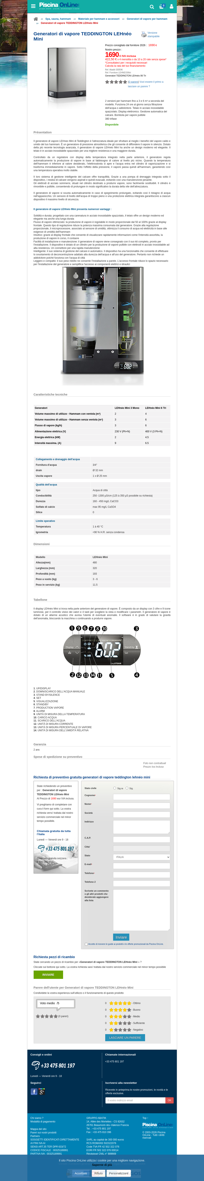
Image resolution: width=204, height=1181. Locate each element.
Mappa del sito (38, 1129)
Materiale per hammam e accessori (99, 18)
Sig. (131, 788)
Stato (87, 855)
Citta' (87, 847)
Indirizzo (89, 821)
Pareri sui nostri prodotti (43, 1132)
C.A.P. (88, 838)
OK (169, 1100)
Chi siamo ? (37, 1118)
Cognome (90, 795)
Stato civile (91, 788)
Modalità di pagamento (43, 1121)
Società (89, 813)
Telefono (90, 873)
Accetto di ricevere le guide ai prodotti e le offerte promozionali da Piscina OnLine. (126, 944)
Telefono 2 (90, 882)
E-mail (88, 864)
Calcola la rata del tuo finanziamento (125, 65)
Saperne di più (102, 1164)
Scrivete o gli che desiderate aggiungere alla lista (97, 896)
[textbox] (141, 839)
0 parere (133, 81)
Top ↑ (145, 1118)
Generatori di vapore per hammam (147, 18)
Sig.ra (120, 788)
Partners (35, 1136)
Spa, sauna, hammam (58, 18)
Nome (88, 804)
